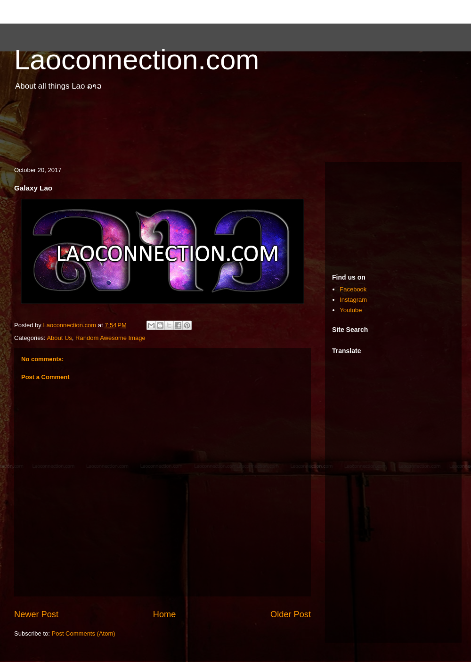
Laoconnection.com (136, 59)
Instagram (353, 299)
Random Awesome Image (110, 337)
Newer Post (36, 614)
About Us (59, 337)
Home (164, 614)
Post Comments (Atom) (83, 633)
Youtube (351, 310)
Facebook (353, 289)
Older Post (290, 614)
